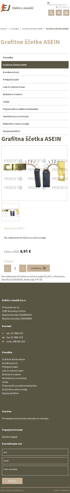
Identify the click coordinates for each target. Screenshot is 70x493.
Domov (4, 28)
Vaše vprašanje (35, 470)
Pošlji (12, 480)
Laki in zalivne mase (12, 370)
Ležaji (5, 381)
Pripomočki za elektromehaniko (19, 385)
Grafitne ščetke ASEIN (32, 28)
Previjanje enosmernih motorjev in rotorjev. (25, 418)
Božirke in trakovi (11, 374)
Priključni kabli (10, 366)
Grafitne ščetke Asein (13, 359)
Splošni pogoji (9, 436)
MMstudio (65, 490)
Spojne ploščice (10, 393)
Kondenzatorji (10, 363)
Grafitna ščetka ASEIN (57, 28)
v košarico (38, 268)
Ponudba (15, 28)
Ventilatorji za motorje (14, 378)
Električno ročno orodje (14, 389)
